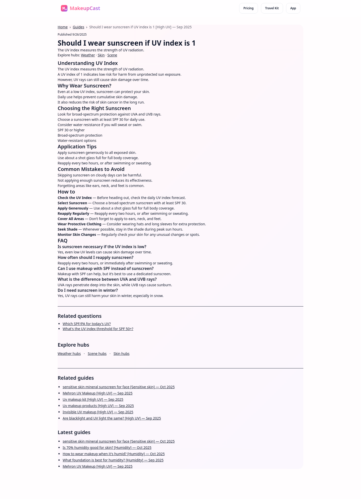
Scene (112, 55)
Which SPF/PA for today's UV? (87, 323)
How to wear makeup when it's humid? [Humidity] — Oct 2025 (114, 453)
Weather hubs (69, 353)
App (293, 8)
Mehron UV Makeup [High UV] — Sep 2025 (98, 393)
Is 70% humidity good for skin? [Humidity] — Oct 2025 (107, 447)
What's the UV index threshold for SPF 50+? (98, 328)
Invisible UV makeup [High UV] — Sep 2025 (98, 412)
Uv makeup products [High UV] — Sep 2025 (98, 405)
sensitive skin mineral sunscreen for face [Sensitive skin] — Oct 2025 (119, 386)
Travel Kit (272, 8)
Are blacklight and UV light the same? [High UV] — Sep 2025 (112, 418)
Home (63, 27)
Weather (88, 55)
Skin (101, 55)
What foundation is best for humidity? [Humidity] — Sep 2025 (113, 460)
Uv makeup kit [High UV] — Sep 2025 (93, 399)
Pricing (248, 8)
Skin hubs (122, 353)
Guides (78, 27)
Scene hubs (97, 353)
